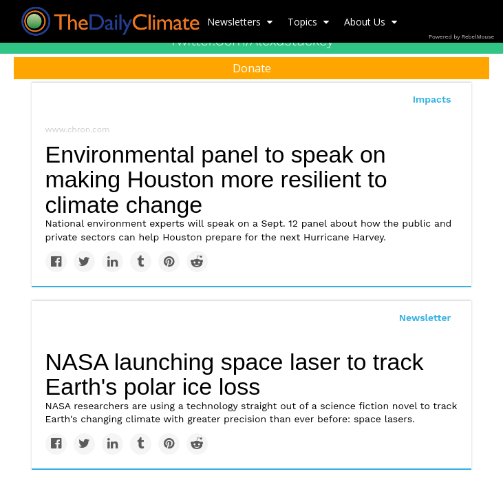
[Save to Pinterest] (169, 261)
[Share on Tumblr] (140, 261)
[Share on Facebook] (56, 261)
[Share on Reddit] (197, 261)
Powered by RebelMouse (461, 37)
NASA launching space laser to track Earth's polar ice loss (234, 374)
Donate (252, 68)
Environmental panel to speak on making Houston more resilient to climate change (216, 179)
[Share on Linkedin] (112, 261)
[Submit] (483, 114)
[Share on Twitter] (84, 261)
